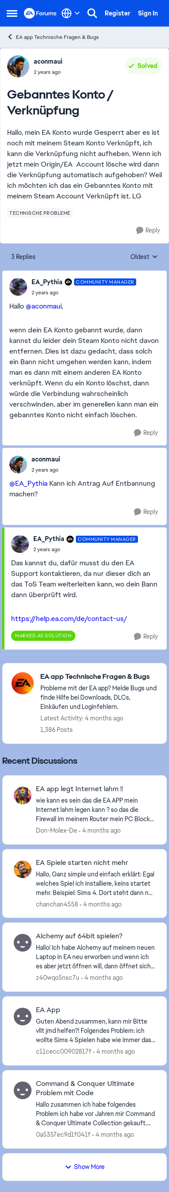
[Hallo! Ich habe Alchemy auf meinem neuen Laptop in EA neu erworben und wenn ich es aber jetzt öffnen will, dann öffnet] (95, 957)
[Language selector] (71, 13)
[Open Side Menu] (12, 13)
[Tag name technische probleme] (40, 213)
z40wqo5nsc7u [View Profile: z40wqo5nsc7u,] (57, 978)
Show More (85, 1167)
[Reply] (148, 230)
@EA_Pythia (28, 483)
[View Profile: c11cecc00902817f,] (22, 1016)
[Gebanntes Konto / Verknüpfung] (83, 293)
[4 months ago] (100, 830)
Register (117, 13)
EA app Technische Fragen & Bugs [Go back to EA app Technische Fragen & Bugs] (53, 37)
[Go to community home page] (40, 13)
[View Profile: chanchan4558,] (22, 869)
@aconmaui (44, 306)
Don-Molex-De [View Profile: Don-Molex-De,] (56, 830)
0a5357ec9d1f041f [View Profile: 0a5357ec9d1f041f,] (63, 1135)
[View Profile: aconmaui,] (18, 66)
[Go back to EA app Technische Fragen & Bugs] (98, 677)
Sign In (148, 13)
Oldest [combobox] (144, 257)
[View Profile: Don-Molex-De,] (22, 795)
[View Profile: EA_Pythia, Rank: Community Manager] (18, 287)
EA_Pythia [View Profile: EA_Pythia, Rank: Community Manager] (47, 282)
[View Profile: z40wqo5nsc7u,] (22, 943)
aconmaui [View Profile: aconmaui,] (48, 61)
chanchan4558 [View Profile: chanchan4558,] (57, 904)
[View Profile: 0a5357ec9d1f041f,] (22, 1090)
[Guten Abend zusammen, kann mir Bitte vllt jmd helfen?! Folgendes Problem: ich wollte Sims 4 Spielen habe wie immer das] (95, 1031)
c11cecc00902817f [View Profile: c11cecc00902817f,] (63, 1051)
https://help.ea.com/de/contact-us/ (69, 618)
